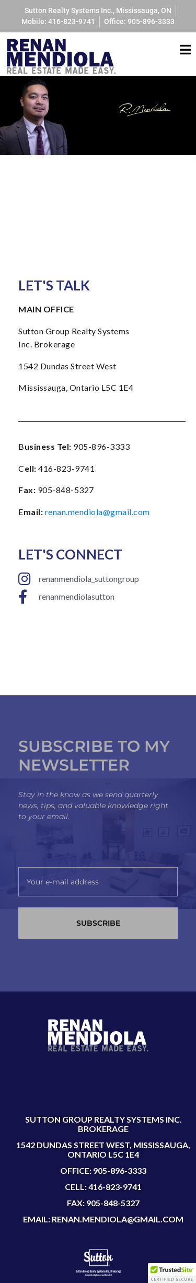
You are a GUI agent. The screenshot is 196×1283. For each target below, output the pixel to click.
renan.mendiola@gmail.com (97, 512)
